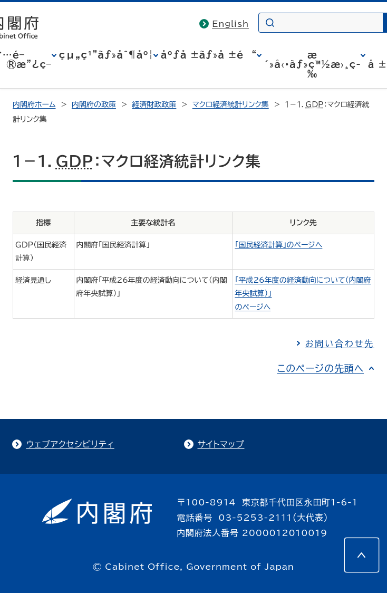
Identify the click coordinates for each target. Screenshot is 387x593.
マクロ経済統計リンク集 (230, 104)
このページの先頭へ (320, 368)
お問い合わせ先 (339, 343)
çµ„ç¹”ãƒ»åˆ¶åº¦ (106, 55)
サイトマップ (221, 444)
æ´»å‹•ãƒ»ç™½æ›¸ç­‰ (312, 64)
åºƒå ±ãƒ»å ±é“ (209, 55)
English (230, 24)
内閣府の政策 (94, 104)
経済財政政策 (154, 104)
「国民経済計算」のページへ (278, 244)
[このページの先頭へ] (362, 555)
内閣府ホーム (34, 104)
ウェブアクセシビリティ (70, 444)
